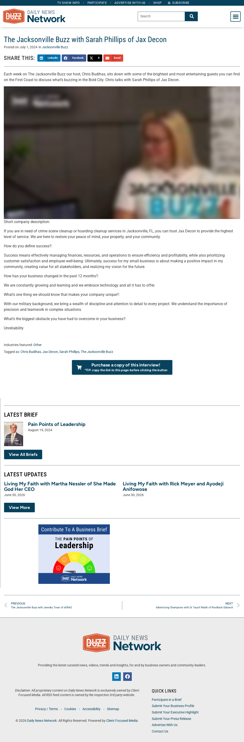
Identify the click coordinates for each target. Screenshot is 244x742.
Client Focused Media (122, 721)
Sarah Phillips (69, 352)
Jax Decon (50, 352)
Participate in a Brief (167, 700)
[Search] (191, 16)
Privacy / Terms (46, 709)
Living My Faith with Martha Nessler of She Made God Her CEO (60, 486)
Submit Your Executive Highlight (175, 712)
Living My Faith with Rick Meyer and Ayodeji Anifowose (173, 486)
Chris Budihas (30, 352)
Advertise (130, 3)
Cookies (70, 709)
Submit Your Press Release (171, 719)
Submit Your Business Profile (173, 706)
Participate (97, 3)
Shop (157, 3)
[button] (235, 16)
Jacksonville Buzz (55, 47)
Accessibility (91, 709)
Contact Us (160, 731)
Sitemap (113, 709)
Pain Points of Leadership (57, 424)
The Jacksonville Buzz (97, 352)
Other (37, 345)
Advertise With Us (165, 725)
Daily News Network (42, 721)
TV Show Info (68, 3)
